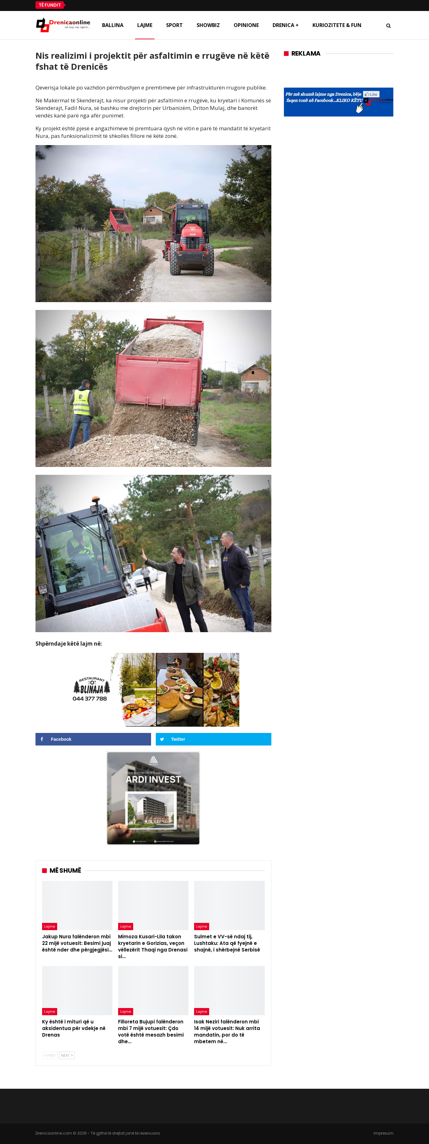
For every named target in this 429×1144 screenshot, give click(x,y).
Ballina (112, 25)
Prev (50, 1055)
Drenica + (286, 25)
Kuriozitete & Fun (336, 25)
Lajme (144, 25)
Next (67, 1055)
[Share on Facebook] (93, 739)
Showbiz (208, 25)
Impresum (384, 1133)
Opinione (246, 25)
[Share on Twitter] (213, 739)
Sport (174, 25)
